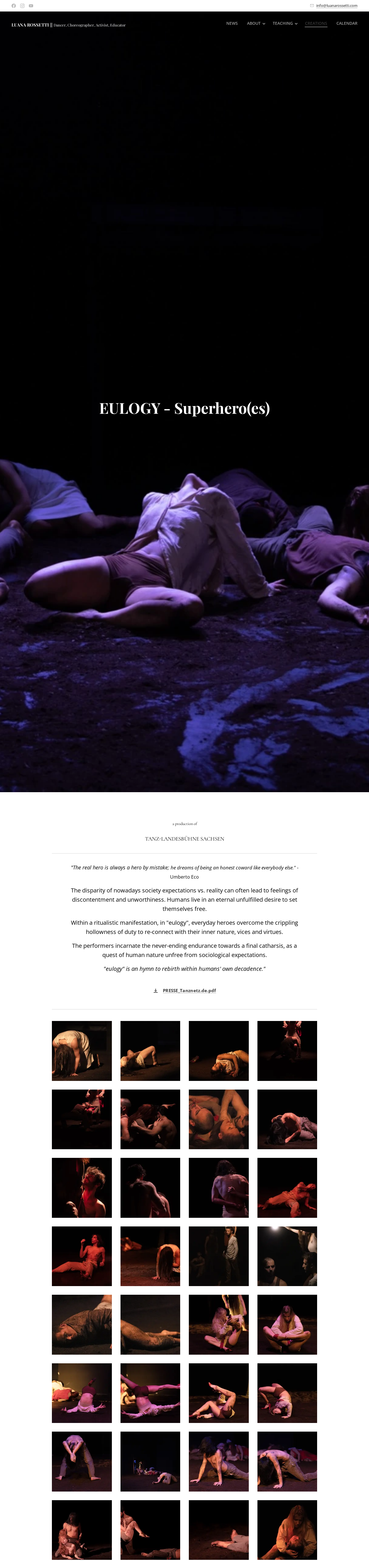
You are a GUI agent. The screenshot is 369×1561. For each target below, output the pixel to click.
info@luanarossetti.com (336, 5)
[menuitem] (231, 23)
